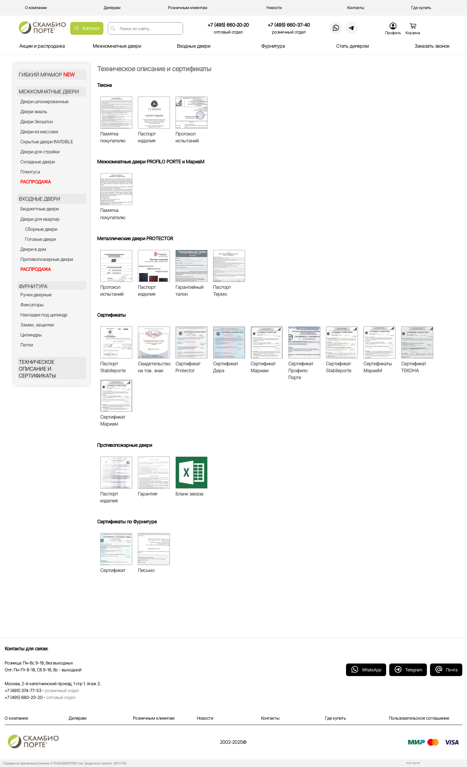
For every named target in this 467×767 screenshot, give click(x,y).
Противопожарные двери (46, 259)
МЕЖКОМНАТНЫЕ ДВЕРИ (49, 91)
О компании (16, 718)
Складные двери (37, 162)
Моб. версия (413, 762)
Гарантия (147, 494)
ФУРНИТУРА (33, 286)
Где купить (335, 718)
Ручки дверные (36, 295)
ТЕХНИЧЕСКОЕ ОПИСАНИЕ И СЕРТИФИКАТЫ (37, 369)
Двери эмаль (33, 111)
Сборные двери (41, 229)
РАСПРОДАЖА (35, 182)
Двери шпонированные (44, 101)
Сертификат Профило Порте (300, 370)
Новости (205, 718)
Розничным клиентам (154, 718)
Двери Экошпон (36, 121)
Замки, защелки (37, 325)
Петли (26, 345)
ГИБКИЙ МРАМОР (47, 74)
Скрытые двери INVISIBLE (46, 142)
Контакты (270, 718)
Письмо (146, 570)
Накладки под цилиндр (43, 315)
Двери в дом (33, 249)
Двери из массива (39, 132)
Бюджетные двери (39, 209)
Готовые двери (40, 239)
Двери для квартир (40, 219)
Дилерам (78, 718)
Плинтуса (30, 172)
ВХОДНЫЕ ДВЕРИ (39, 199)
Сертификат (112, 570)
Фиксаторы (32, 305)
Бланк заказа (189, 494)
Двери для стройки (40, 152)
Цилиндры (31, 335)
